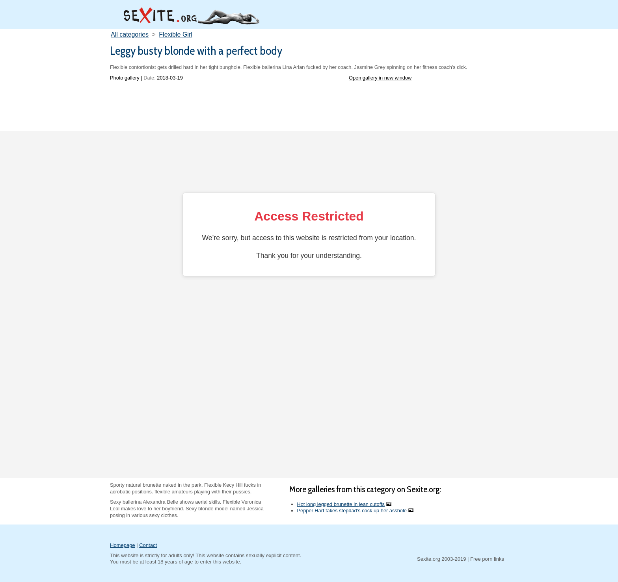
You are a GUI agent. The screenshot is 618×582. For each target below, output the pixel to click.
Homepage (122, 545)
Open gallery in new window (380, 78)
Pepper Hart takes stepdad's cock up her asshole (352, 510)
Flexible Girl (175, 34)
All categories (130, 34)
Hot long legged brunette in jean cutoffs (341, 504)
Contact (148, 545)
